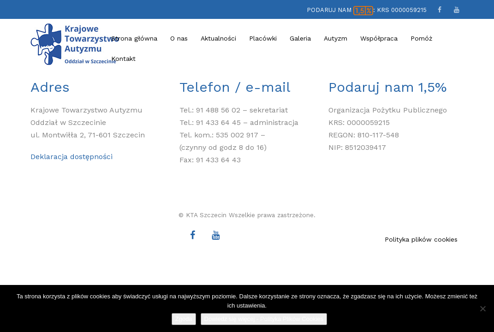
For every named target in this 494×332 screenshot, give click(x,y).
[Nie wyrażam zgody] (482, 308)
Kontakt (123, 58)
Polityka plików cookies (421, 239)
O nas (179, 38)
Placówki (263, 38)
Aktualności (218, 38)
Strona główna (134, 38)
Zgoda (183, 318)
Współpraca (379, 38)
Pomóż (421, 38)
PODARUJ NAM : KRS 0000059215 (366, 9)
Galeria (300, 38)
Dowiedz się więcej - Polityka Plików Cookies (264, 318)
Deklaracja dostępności (71, 156)
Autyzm (335, 38)
